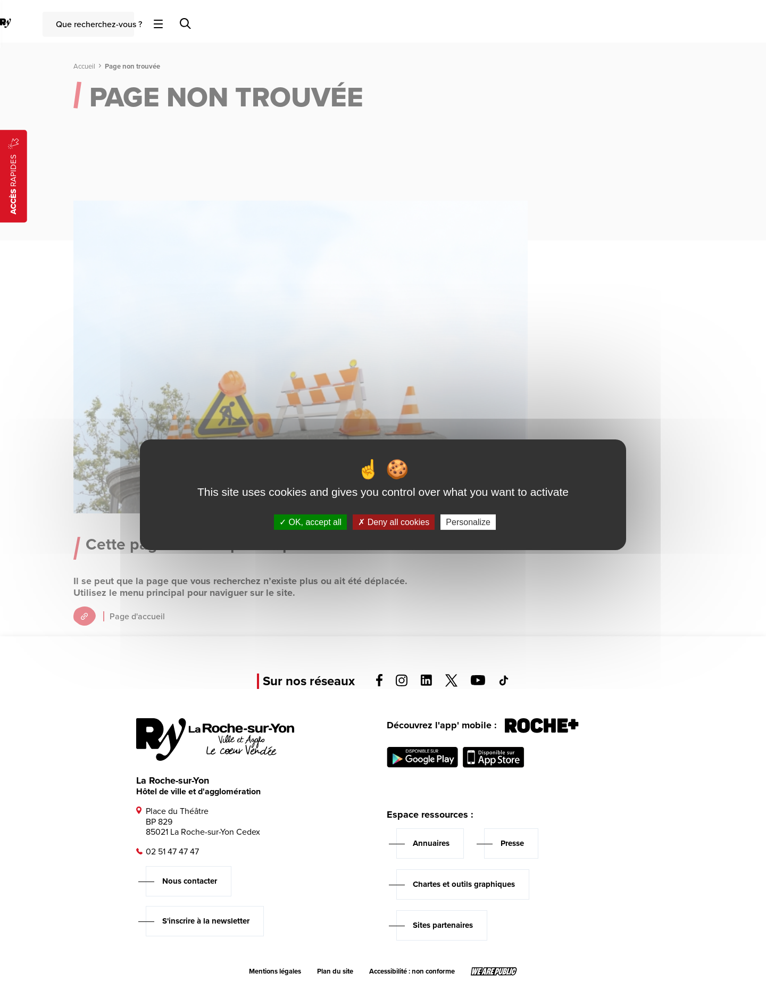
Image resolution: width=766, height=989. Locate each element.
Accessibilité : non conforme (412, 971)
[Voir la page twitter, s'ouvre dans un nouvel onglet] (451, 684)
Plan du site (335, 971)
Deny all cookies (393, 521)
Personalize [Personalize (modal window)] (468, 521)
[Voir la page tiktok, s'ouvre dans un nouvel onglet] (503, 683)
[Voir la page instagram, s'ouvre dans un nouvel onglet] (401, 683)
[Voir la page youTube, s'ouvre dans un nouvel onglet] (478, 682)
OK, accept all (310, 521)
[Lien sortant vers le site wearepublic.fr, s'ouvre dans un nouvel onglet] (494, 971)
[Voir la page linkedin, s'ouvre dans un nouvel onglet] (426, 683)
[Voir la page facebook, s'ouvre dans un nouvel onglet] (379, 683)
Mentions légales (275, 971)
